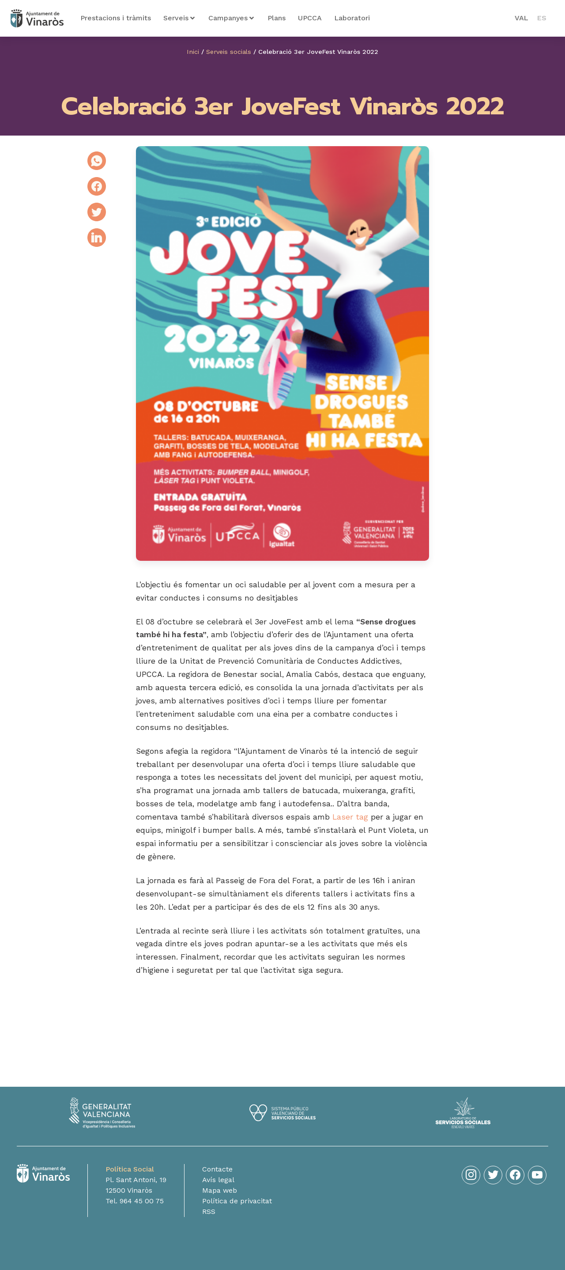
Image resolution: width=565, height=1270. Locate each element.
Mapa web (219, 1190)
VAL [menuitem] (521, 18)
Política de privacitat (237, 1201)
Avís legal (218, 1180)
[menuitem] (521, 18)
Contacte (217, 1169)
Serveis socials (228, 51)
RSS (208, 1211)
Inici (193, 51)
